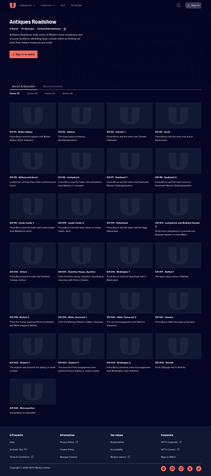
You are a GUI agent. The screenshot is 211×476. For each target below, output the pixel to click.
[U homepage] (13, 5)
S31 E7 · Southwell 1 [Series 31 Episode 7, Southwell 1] (117, 177)
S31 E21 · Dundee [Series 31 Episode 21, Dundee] (164, 317)
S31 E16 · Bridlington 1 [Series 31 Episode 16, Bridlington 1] (118, 271)
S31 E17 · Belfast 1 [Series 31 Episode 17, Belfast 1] (164, 271)
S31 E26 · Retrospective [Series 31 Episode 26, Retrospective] (22, 408)
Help (12, 442)
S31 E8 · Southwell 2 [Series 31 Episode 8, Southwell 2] (166, 177)
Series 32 (32, 93)
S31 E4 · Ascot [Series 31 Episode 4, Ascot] (162, 132)
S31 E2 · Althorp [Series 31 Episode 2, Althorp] (66, 132)
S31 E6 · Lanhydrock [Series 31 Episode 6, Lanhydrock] (68, 177)
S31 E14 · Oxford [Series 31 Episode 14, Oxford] (18, 271)
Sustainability (117, 442)
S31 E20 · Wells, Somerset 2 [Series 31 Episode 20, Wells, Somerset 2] (121, 317)
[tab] (53, 86)
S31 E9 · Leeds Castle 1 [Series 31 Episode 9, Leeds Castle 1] (22, 223)
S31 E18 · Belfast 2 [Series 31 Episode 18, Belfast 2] (19, 317)
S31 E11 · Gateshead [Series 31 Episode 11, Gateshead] (117, 223)
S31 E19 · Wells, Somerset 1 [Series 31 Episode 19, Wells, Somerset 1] (72, 317)
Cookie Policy (67, 449)
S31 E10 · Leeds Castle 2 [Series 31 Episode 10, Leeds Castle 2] (71, 223)
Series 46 (68, 93)
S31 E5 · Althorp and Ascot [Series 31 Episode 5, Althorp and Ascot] (24, 177)
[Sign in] (193, 5)
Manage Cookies (68, 457)
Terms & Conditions (19, 457)
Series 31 (14, 93)
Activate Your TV (18, 449)
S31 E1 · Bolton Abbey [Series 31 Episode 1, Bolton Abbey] (21, 132)
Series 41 (50, 93)
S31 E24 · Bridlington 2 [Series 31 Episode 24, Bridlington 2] (119, 362)
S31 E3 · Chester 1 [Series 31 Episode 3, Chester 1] (116, 132)
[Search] (179, 5)
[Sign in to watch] (24, 54)
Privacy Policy (67, 442)
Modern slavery (118, 457)
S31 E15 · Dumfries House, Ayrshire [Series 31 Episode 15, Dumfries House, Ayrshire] (76, 271)
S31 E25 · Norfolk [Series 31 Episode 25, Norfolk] (164, 362)
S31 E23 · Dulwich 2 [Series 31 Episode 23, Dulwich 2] (68, 362)
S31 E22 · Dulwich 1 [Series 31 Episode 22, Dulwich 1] (20, 362)
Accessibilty (116, 449)
